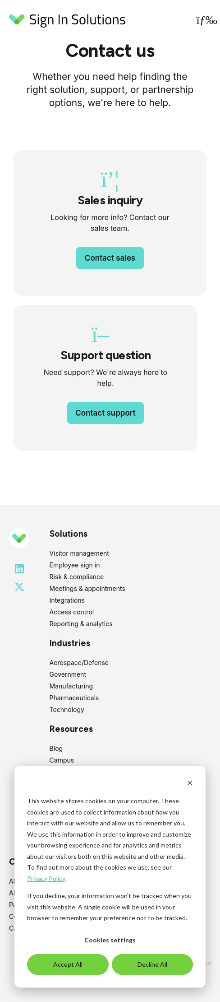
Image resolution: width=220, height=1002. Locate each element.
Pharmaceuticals (74, 698)
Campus (62, 760)
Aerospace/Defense (79, 662)
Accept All (67, 964)
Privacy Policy (46, 878)
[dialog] (110, 877)
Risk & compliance (77, 577)
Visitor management (79, 553)
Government (68, 674)
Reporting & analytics (81, 623)
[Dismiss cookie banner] (190, 784)
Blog (56, 748)
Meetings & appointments (87, 588)
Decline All (152, 964)
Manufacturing (71, 686)
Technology (67, 709)
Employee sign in (75, 565)
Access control (72, 612)
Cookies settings (110, 940)
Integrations (67, 600)
